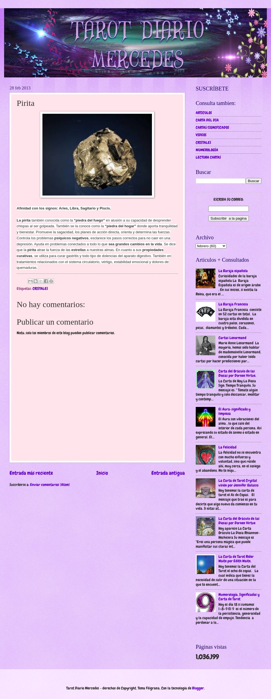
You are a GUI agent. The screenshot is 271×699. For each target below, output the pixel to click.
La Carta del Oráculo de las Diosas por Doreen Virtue (239, 521)
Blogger (198, 688)
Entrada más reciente (31, 473)
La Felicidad (227, 447)
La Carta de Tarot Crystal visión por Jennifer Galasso (238, 483)
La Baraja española (233, 270)
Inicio (102, 473)
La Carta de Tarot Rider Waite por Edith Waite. (236, 559)
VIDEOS (201, 134)
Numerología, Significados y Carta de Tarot (239, 597)
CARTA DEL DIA (207, 120)
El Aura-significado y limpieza (234, 411)
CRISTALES (40, 288)
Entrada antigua (168, 473)
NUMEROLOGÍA (207, 149)
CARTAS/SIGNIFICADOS (212, 127)
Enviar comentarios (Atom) (50, 484)
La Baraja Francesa (233, 304)
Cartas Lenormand (232, 337)
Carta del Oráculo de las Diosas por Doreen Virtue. (237, 373)
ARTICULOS (204, 112)
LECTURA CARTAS (208, 157)
